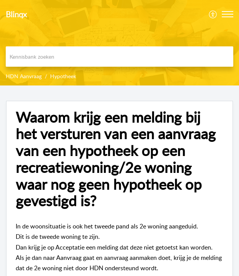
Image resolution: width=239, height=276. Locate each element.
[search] (119, 56)
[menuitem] (213, 14)
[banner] (119, 42)
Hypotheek (63, 76)
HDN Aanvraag (24, 76)
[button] (227, 14)
